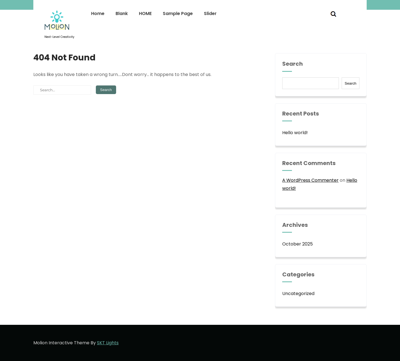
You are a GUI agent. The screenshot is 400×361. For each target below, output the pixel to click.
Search (292, 64)
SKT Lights (108, 343)
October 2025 (297, 244)
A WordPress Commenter (310, 180)
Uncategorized (298, 293)
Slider (210, 13)
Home (97, 13)
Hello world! (295, 132)
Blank (122, 13)
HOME (145, 13)
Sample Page (178, 13)
